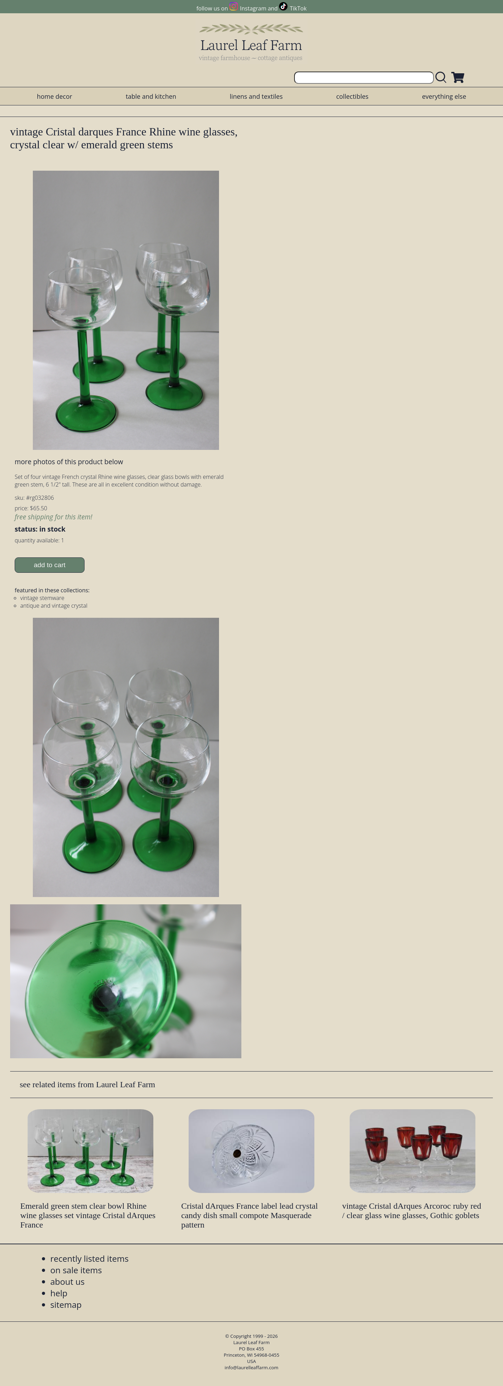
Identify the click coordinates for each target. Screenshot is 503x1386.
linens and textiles (256, 96)
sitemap (66, 1304)
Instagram (253, 8)
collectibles (352, 96)
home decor (54, 96)
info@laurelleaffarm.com (251, 1367)
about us (67, 1281)
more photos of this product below (69, 461)
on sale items (76, 1270)
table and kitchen (151, 96)
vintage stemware (42, 598)
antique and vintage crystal (53, 605)
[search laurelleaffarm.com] (442, 78)
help (58, 1293)
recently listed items (89, 1258)
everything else (444, 96)
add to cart (50, 565)
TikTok (298, 8)
